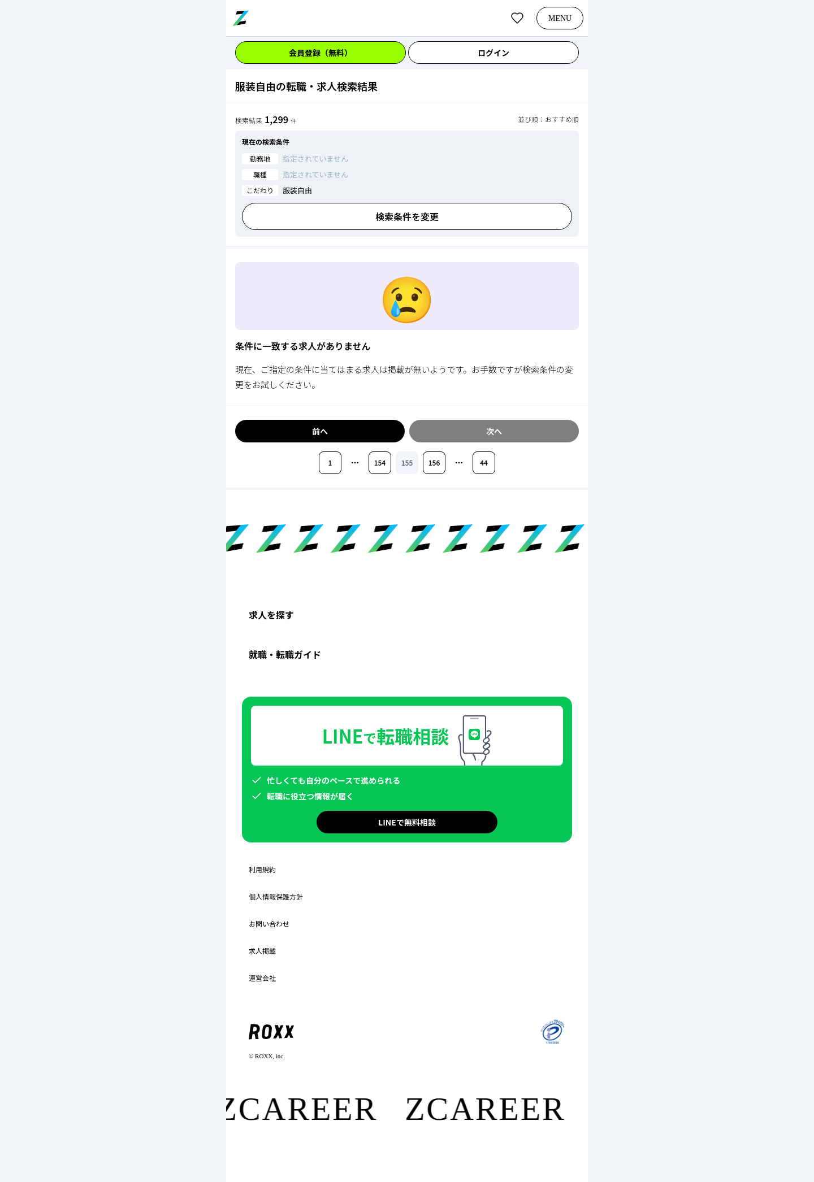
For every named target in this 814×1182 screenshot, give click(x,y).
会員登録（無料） (320, 52)
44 (484, 462)
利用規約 (262, 869)
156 (434, 462)
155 (407, 462)
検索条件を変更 (407, 216)
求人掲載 (262, 950)
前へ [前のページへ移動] (320, 431)
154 (380, 462)
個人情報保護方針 (276, 896)
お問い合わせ (269, 923)
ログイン (493, 52)
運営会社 (262, 978)
